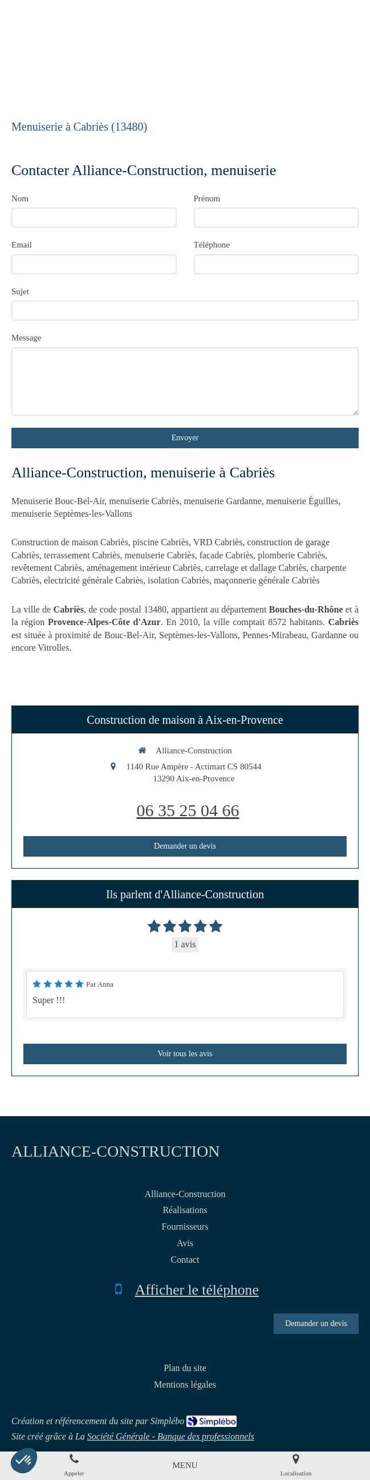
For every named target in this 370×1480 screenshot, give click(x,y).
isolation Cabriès (178, 580)
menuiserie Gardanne (222, 501)
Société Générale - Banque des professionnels (170, 1436)
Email (21, 244)
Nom (20, 198)
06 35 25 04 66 (188, 810)
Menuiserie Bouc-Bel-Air (57, 501)
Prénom (207, 198)
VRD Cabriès (218, 542)
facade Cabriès (227, 555)
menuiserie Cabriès (144, 501)
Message (26, 337)
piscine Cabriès (161, 542)
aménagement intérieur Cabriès (144, 568)
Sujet (20, 291)
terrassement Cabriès (82, 555)
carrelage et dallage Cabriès (255, 568)
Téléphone (212, 244)
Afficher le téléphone (197, 1290)
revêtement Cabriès (46, 568)
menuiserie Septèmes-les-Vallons (71, 513)
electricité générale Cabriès (93, 580)
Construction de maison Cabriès (69, 542)
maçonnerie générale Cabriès (267, 580)
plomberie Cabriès (291, 555)
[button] (24, 1460)
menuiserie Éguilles (302, 501)
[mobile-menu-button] (184, 1465)
